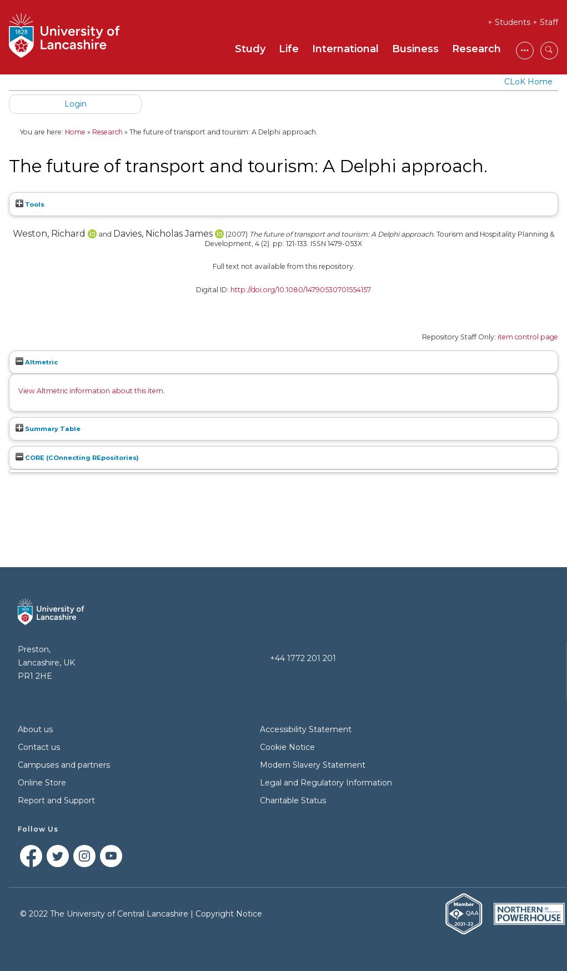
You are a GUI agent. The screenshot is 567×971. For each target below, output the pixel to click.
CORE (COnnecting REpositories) (77, 458)
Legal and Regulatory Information (326, 783)
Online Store (42, 783)
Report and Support (56, 800)
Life (289, 49)
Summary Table (48, 429)
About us (35, 729)
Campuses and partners (64, 765)
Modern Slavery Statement (312, 765)
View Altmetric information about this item (90, 391)
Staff (549, 22)
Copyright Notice (228, 914)
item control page (528, 337)
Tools (30, 204)
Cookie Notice (287, 747)
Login (75, 104)
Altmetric (37, 362)
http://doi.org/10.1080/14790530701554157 (300, 290)
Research (476, 49)
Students (512, 22)
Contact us (39, 747)
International (345, 49)
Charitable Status (293, 800)
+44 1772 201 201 (303, 658)
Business (415, 49)
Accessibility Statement (306, 729)
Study (250, 49)
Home (75, 132)
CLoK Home (528, 82)
